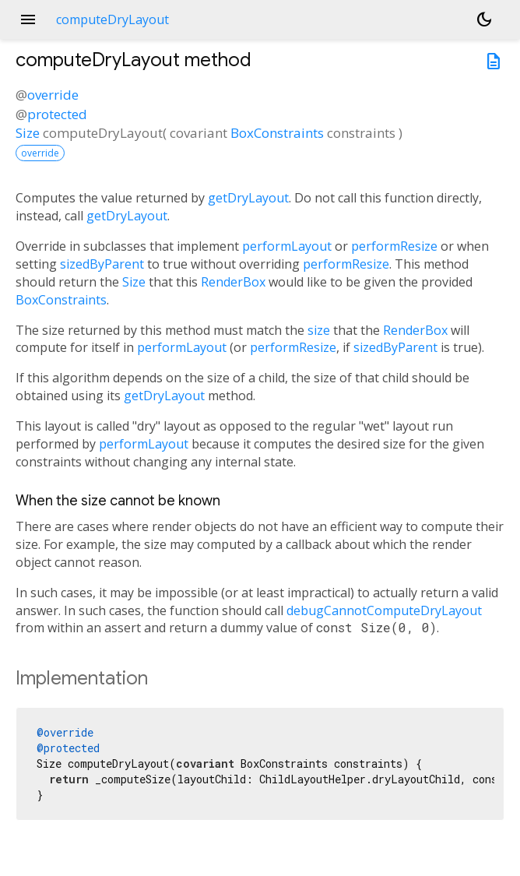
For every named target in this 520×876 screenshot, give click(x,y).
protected (57, 114)
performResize (394, 246)
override (53, 95)
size (318, 330)
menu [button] (28, 19)
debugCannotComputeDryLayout (384, 610)
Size (28, 133)
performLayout (287, 246)
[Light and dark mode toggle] (484, 19)
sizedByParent (102, 264)
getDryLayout (248, 197)
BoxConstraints (277, 133)
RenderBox (233, 281)
